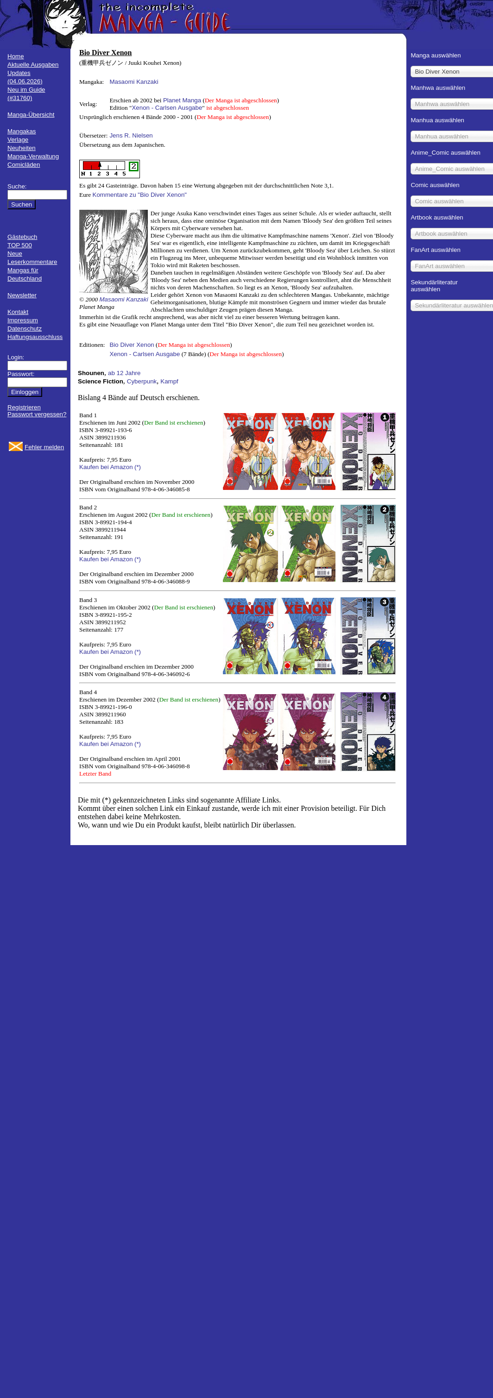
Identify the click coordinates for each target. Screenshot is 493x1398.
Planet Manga (182, 100)
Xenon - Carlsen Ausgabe (167, 107)
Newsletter (22, 295)
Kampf (169, 381)
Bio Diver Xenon (131, 344)
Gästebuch (22, 236)
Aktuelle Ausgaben (32, 64)
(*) (137, 467)
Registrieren (24, 407)
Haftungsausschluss (35, 336)
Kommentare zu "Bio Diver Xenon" (140, 194)
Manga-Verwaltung (33, 156)
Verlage (17, 139)
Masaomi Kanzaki (133, 81)
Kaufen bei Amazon (106, 467)
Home (15, 56)
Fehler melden (44, 447)
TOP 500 (19, 245)
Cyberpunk (142, 381)
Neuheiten (21, 147)
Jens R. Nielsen (130, 135)
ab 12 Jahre (124, 373)
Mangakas (21, 131)
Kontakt (17, 311)
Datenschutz (24, 328)
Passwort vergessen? (36, 414)
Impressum (22, 320)
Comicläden (23, 164)
